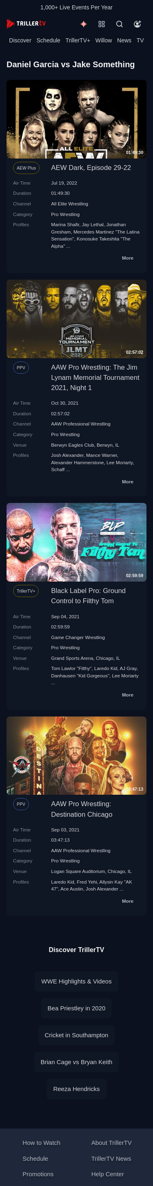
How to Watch (41, 1142)
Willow (103, 40)
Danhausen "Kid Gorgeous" (80, 675)
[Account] (137, 24)
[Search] (120, 24)
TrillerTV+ (78, 40)
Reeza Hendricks (76, 1088)
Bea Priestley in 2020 (77, 1008)
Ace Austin (71, 888)
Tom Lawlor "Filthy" (71, 668)
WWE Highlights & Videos (76, 981)
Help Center (107, 1174)
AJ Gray (128, 668)
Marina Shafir (65, 224)
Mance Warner (101, 455)
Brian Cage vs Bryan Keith (77, 1061)
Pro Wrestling (65, 214)
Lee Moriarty (119, 462)
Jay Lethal (93, 224)
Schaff (57, 469)
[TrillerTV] (26, 24)
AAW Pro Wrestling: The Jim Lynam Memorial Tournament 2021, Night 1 (95, 378)
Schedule (48, 40)
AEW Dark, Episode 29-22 (91, 168)
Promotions (37, 1174)
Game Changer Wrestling (78, 637)
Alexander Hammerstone (77, 462)
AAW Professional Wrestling (81, 423)
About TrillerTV (111, 1142)
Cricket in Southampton (77, 1035)
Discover (20, 40)
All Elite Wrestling (69, 203)
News (124, 40)
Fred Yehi (87, 881)
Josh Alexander (67, 455)
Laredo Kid (106, 668)
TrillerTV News (111, 1158)
